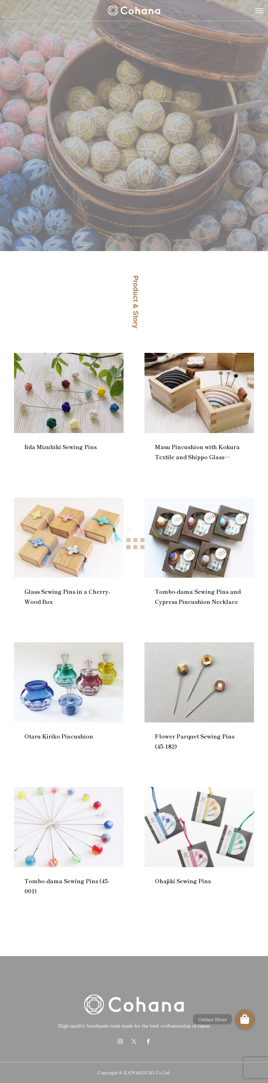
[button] (245, 1019)
